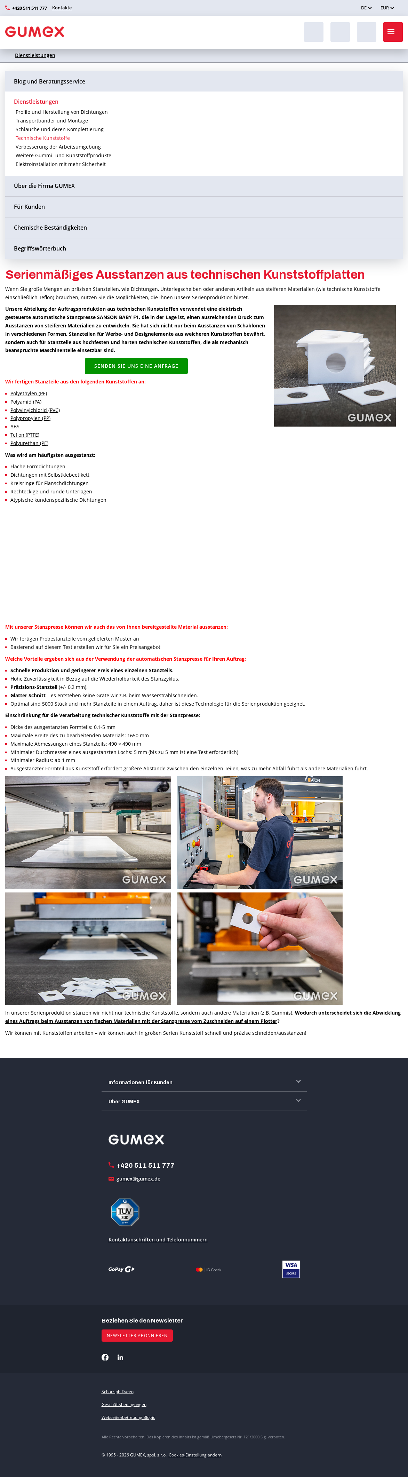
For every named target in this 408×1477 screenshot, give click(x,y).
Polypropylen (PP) (30, 418)
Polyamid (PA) (25, 401)
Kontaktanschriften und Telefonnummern (158, 1239)
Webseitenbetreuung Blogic (128, 1417)
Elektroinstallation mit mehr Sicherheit (61, 164)
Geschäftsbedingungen (124, 1404)
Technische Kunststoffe (43, 138)
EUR (385, 8)
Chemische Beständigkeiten (50, 227)
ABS (14, 426)
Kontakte (62, 8)
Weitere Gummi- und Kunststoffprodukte (63, 155)
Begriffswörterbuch (40, 248)
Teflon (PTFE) (24, 434)
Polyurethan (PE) (29, 443)
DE (364, 8)
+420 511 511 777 (29, 8)
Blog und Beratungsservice (49, 81)
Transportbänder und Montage (52, 120)
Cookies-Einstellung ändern (195, 1455)
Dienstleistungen (35, 55)
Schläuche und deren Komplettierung (60, 129)
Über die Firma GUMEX (44, 186)
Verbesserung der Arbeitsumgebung (58, 146)
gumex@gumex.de (138, 1178)
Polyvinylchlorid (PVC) (35, 410)
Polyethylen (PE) (28, 393)
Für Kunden (29, 207)
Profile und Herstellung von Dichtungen (62, 112)
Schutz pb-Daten (118, 1392)
